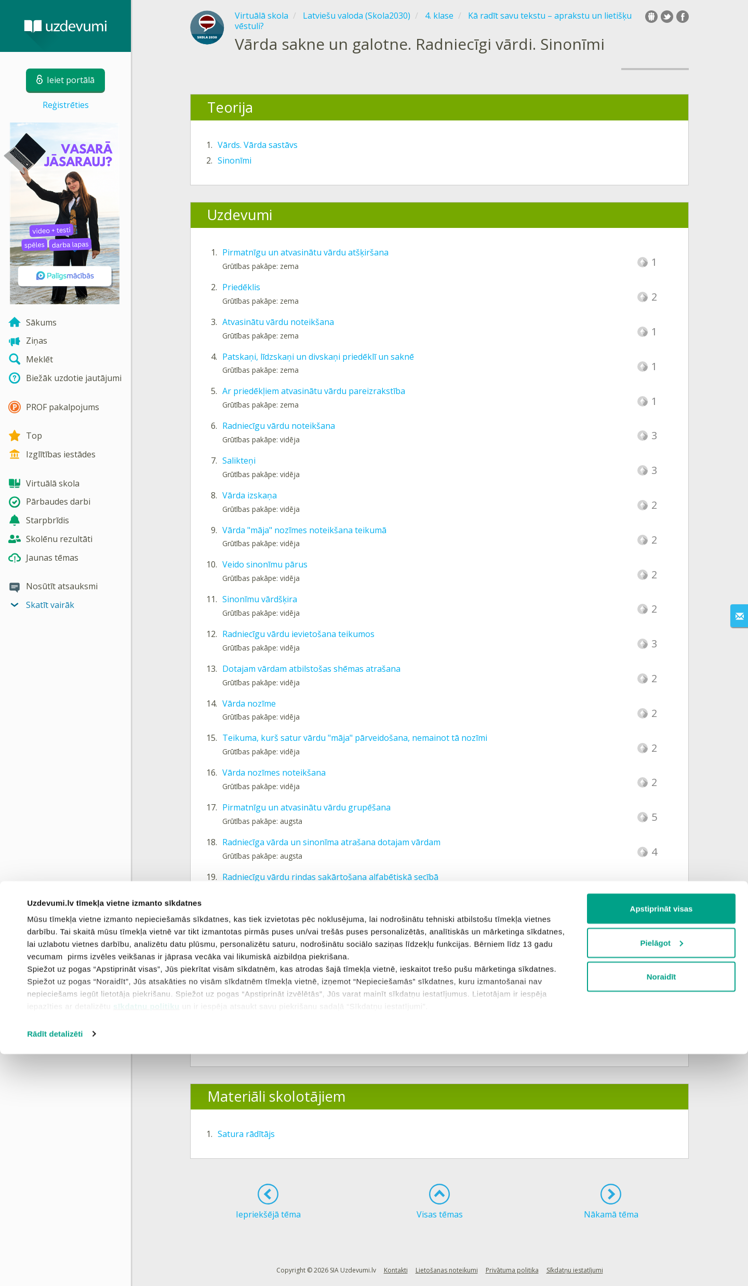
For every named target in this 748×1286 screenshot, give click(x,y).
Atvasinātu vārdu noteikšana (278, 322)
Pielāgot (661, 1174)
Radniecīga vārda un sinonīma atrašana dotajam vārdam (331, 842)
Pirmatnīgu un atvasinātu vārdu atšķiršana (305, 252)
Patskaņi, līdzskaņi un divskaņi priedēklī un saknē (318, 356)
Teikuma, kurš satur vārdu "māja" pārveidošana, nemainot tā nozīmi (354, 737)
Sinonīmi (234, 160)
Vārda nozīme (249, 703)
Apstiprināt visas (661, 1140)
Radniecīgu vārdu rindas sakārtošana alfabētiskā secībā (330, 877)
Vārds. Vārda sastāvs (258, 145)
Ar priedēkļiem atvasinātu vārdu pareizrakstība (313, 391)
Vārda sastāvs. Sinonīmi (263, 1022)
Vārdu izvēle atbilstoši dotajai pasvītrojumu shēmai (321, 911)
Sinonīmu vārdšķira (259, 599)
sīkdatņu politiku (146, 1238)
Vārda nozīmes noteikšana (274, 772)
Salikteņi (239, 460)
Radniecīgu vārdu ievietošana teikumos (298, 634)
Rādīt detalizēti (55, 1265)
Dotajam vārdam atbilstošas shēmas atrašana (311, 668)
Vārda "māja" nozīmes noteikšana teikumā (304, 530)
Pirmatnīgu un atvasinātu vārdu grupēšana (306, 807)
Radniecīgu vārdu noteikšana (278, 425)
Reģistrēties (66, 105)
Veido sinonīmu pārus (265, 564)
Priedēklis (241, 287)
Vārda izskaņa (249, 495)
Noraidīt (661, 1208)
